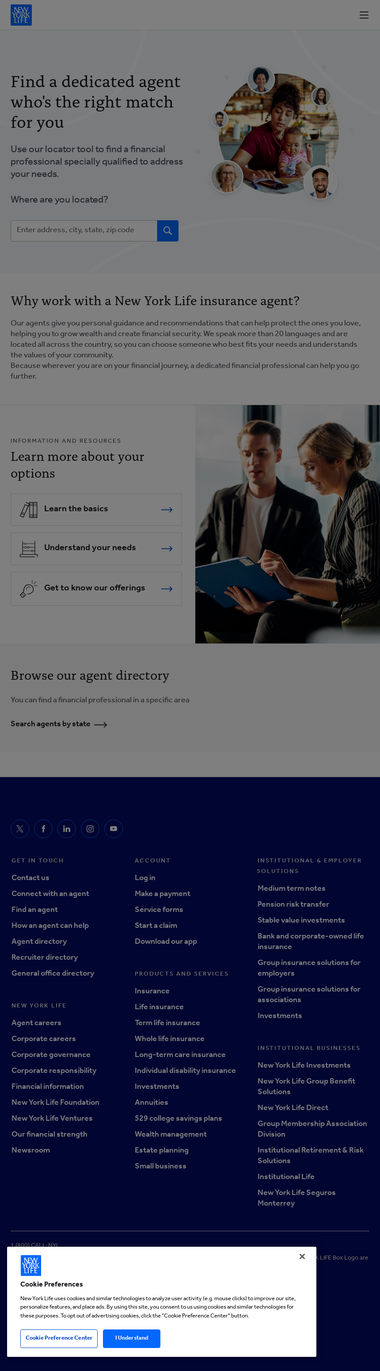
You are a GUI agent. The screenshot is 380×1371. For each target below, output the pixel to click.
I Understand (131, 1338)
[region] (161, 1302)
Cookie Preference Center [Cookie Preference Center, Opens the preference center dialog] (59, 1338)
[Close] (302, 1256)
